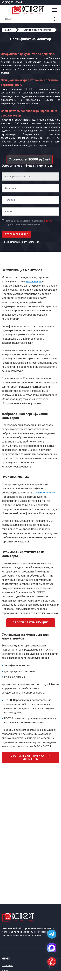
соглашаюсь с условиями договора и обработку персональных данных (30, 223)
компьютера (33, 281)
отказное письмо (44, 492)
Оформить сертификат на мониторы (31, 757)
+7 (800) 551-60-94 (12, 2)
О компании (7, 965)
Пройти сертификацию (30, 622)
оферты (48, 221)
